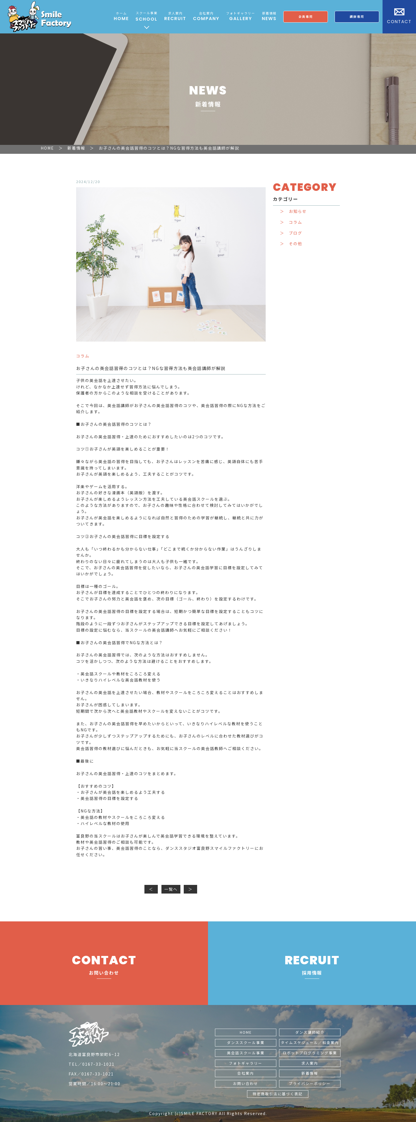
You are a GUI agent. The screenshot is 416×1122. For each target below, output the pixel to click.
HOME (246, 1032)
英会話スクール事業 (246, 1052)
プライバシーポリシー (310, 1083)
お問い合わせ (245, 1083)
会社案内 (245, 1073)
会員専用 (305, 16)
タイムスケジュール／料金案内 (310, 1042)
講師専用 (357, 16)
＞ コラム (291, 222)
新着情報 (309, 1073)
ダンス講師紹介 (310, 1032)
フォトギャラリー (245, 1063)
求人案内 (309, 1063)
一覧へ (171, 889)
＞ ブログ (291, 233)
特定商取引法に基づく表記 (278, 1093)
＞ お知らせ (293, 211)
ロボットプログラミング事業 (310, 1052)
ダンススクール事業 (246, 1042)
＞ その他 (291, 243)
